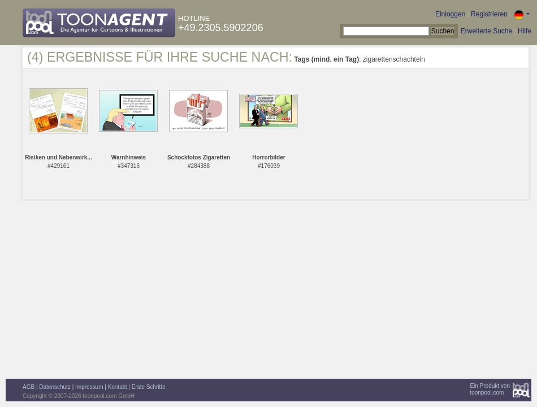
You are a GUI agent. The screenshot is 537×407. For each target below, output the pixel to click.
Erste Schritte (149, 387)
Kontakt (117, 387)
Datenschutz (55, 387)
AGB (28, 387)
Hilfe (524, 31)
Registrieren (489, 14)
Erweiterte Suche (486, 31)
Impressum (89, 387)
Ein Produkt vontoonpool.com (490, 389)
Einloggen (450, 14)
